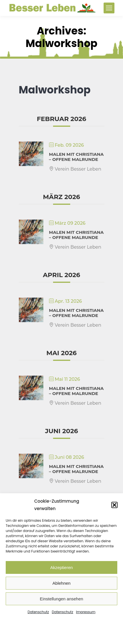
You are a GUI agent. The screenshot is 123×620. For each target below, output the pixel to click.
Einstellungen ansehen (61, 598)
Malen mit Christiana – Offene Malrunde (76, 157)
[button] (114, 505)
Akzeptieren (61, 567)
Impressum (85, 611)
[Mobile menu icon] (109, 8)
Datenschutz (38, 611)
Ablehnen (61, 583)
